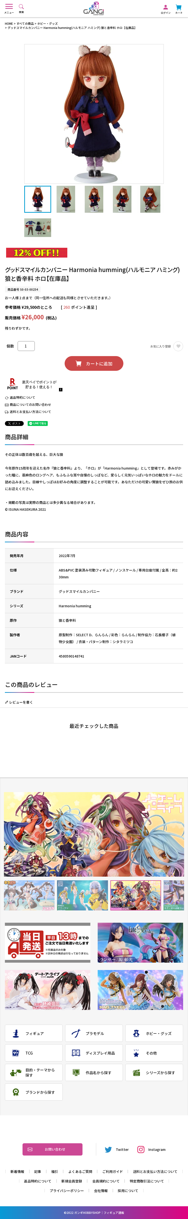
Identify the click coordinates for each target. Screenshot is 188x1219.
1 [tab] (29, 895)
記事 (37, 1171)
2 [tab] (82, 895)
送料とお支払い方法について (30, 411)
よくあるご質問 (80, 1171)
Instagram (151, 1149)
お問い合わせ (46, 1149)
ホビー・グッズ (47, 23)
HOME (9, 23)
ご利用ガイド (112, 1171)
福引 (54, 1171)
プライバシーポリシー (67, 1190)
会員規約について (106, 1181)
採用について (128, 1190)
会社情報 (101, 1190)
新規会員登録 (71, 1181)
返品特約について (22, 397)
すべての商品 (25, 23)
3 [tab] (136, 895)
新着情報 (17, 1171)
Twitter (117, 1149)
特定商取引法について (147, 1181)
